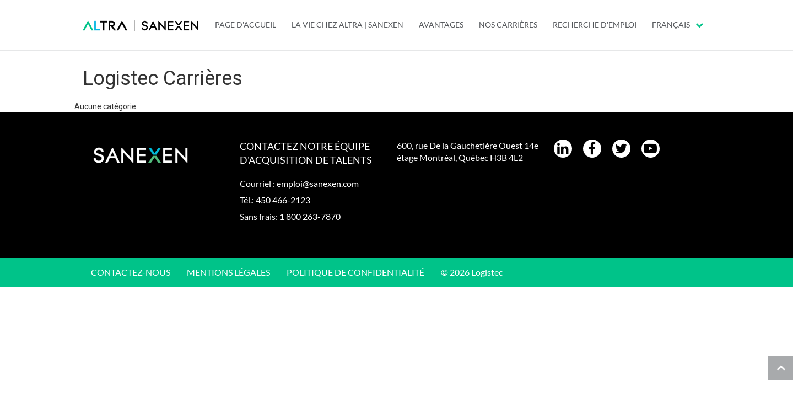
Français (677, 24)
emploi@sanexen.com (318, 183)
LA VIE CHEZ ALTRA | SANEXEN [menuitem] (347, 24)
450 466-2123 (283, 200)
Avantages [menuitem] (441, 24)
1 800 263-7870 (310, 216)
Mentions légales (228, 272)
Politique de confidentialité (355, 272)
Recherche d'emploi (594, 24)
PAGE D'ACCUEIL (245, 24)
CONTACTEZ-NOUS (130, 272)
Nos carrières (508, 24)
